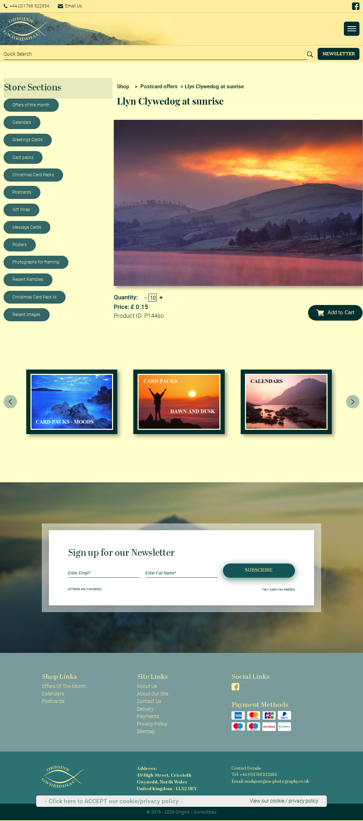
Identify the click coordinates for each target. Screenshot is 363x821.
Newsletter (339, 53)
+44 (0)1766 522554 (30, 6)
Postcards (21, 192)
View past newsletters (278, 589)
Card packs (22, 157)
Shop (123, 86)
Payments (148, 716)
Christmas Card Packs (33, 174)
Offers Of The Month (64, 686)
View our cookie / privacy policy (284, 801)
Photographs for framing (35, 262)
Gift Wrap (21, 209)
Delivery (145, 709)
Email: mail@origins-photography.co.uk (268, 780)
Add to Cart (335, 312)
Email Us (79, 6)
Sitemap (146, 731)
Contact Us (149, 701)
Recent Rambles (27, 279)
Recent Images (26, 314)
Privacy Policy (152, 724)
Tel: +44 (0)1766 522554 (253, 774)
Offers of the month (31, 104)
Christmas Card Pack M (34, 297)
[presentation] (10, 402)
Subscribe (259, 570)
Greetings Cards (27, 139)
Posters (19, 244)
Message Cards (26, 227)
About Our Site (152, 694)
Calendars (21, 122)
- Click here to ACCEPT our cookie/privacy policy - (114, 801)
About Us (147, 686)
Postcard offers (159, 86)
